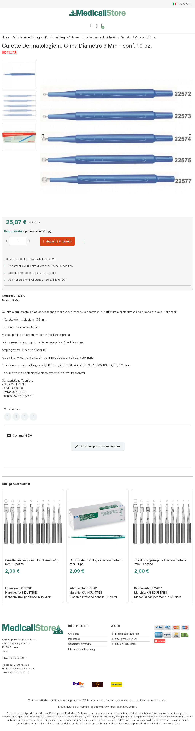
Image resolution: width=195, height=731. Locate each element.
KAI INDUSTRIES (27, 592)
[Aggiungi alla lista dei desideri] (84, 241)
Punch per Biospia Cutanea (62, 37)
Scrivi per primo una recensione (97, 446)
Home (5, 37)
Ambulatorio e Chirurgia (27, 37)
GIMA (15, 300)
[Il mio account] (91, 25)
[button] (43, 136)
